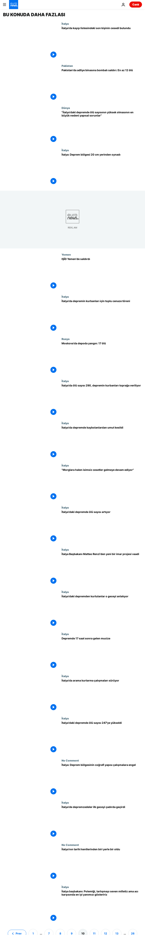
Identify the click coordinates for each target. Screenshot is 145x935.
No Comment (70, 760)
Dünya (66, 107)
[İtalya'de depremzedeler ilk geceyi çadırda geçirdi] (102, 822)
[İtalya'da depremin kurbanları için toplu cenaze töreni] (102, 316)
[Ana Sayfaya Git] (13, 4)
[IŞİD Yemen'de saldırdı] (102, 274)
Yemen (66, 254)
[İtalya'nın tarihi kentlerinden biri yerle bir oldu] (102, 864)
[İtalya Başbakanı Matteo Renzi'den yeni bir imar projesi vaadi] (102, 569)
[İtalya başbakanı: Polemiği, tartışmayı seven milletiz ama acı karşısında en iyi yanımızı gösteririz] (102, 906)
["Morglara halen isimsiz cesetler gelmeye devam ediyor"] (102, 484)
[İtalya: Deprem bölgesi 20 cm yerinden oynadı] (102, 169)
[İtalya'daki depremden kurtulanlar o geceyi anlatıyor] (102, 611)
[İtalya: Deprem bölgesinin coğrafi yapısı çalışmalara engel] (102, 779)
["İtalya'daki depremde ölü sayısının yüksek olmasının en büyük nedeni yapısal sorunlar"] (102, 127)
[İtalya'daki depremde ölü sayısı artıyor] (102, 526)
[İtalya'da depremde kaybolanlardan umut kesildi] (102, 442)
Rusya (65, 338)
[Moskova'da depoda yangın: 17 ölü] (102, 358)
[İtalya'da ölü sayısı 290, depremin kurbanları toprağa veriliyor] (102, 400)
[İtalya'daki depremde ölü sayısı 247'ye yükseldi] (102, 737)
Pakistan (67, 65)
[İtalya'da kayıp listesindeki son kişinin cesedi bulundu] (102, 43)
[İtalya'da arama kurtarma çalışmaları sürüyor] (102, 695)
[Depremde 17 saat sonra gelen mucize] (102, 653)
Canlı (135, 4)
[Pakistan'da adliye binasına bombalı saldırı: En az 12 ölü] (102, 85)
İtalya (65, 23)
